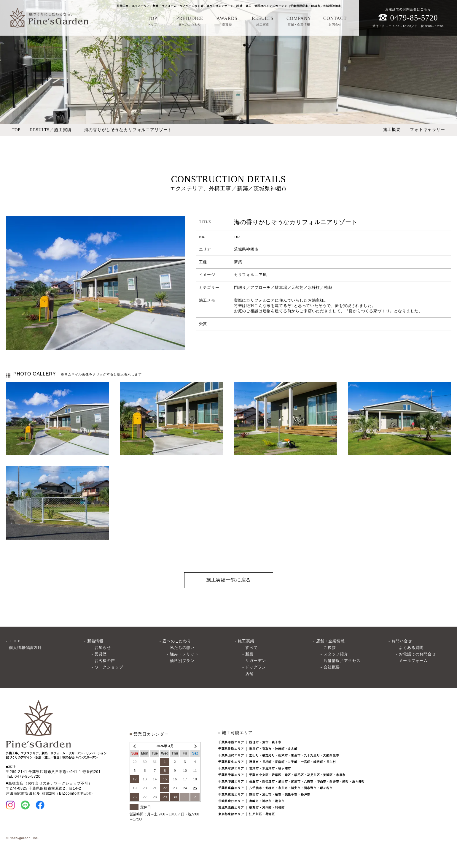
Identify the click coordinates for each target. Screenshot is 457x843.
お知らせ (103, 647)
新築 (249, 654)
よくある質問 (411, 647)
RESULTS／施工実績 (50, 129)
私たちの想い (182, 647)
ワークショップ (109, 667)
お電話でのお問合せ (417, 654)
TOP (16, 129)
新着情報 (95, 641)
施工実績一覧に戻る (228, 579)
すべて (251, 647)
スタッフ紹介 (336, 654)
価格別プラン (182, 660)
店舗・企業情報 (330, 641)
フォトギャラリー (427, 129)
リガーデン (255, 660)
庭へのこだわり (177, 641)
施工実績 (246, 641)
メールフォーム (413, 660)
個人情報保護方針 (25, 647)
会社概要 (332, 667)
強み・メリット (184, 654)
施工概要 (392, 129)
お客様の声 (105, 660)
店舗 (249, 673)
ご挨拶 (330, 647)
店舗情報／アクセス (342, 660)
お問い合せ (401, 641)
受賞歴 (101, 654)
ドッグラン (255, 667)
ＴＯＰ (15, 641)
